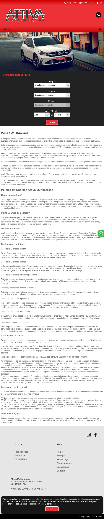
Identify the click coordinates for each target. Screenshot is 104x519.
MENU (7, 29)
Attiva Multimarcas (55, 141)
